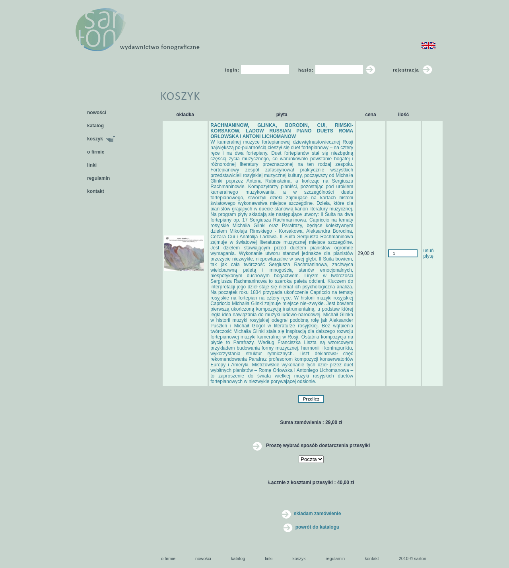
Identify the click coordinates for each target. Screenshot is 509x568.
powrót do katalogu (311, 527)
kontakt (95, 191)
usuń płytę (429, 253)
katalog (95, 125)
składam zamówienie (311, 513)
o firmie (95, 152)
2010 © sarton (412, 558)
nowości (96, 112)
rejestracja (412, 70)
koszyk (101, 139)
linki (92, 165)
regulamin (98, 178)
